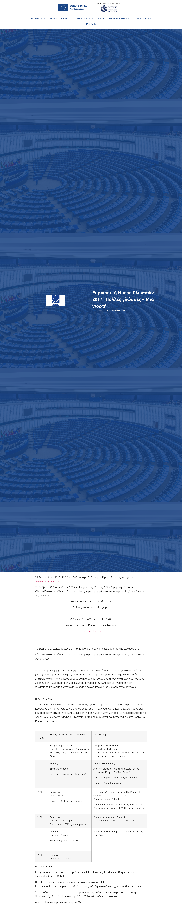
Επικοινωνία (91, 24)
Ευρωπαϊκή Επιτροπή (60, 18)
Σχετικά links (144, 18)
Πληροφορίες (38, 18)
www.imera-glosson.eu (49, 581)
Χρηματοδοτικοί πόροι (120, 18)
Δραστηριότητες (84, 18)
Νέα (101, 18)
